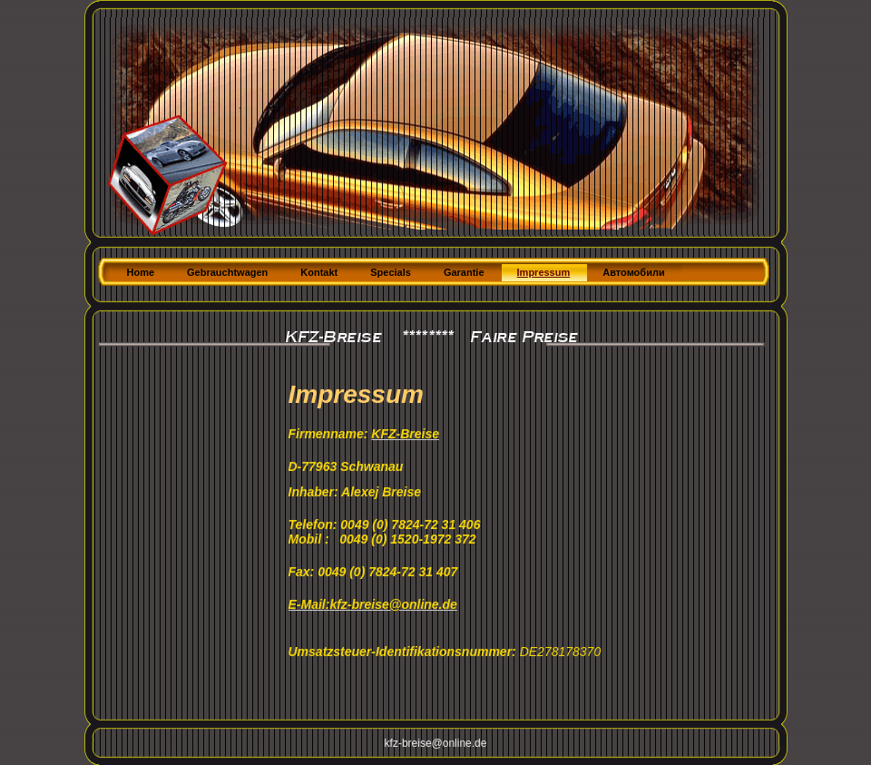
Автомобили (633, 272)
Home (141, 272)
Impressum (544, 272)
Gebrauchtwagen (227, 272)
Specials (390, 272)
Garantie (464, 272)
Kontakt (319, 272)
